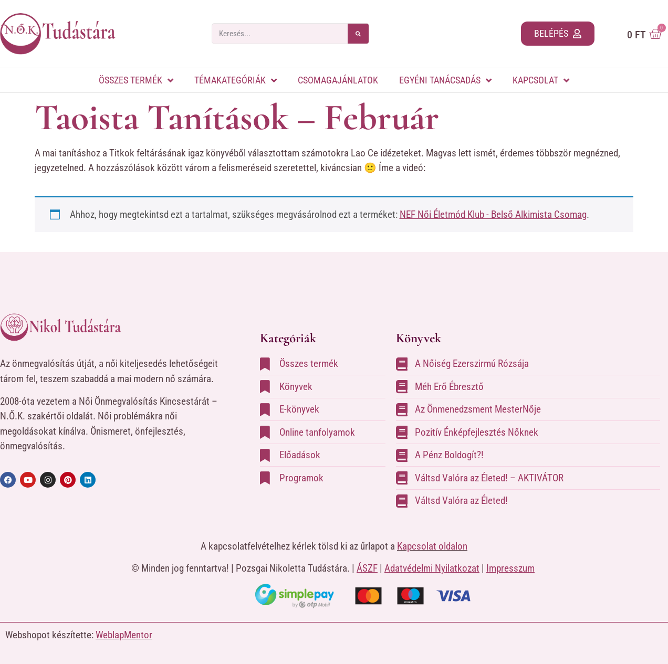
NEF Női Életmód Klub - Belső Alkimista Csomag (493, 214)
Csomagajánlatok (338, 80)
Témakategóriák (235, 80)
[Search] (358, 34)
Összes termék (136, 80)
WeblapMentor (124, 635)
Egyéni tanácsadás (445, 80)
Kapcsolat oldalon (432, 546)
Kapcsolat (541, 80)
